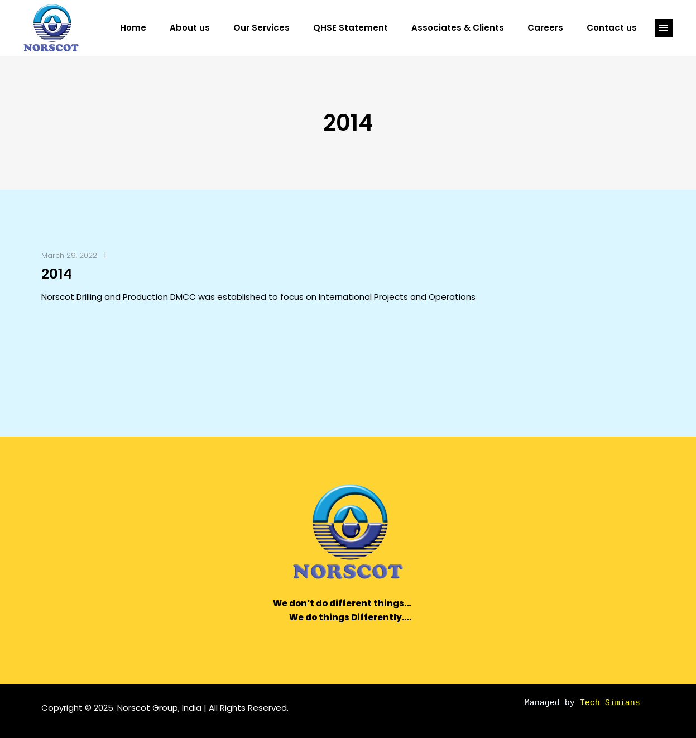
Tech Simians (610, 701)
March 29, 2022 (69, 255)
